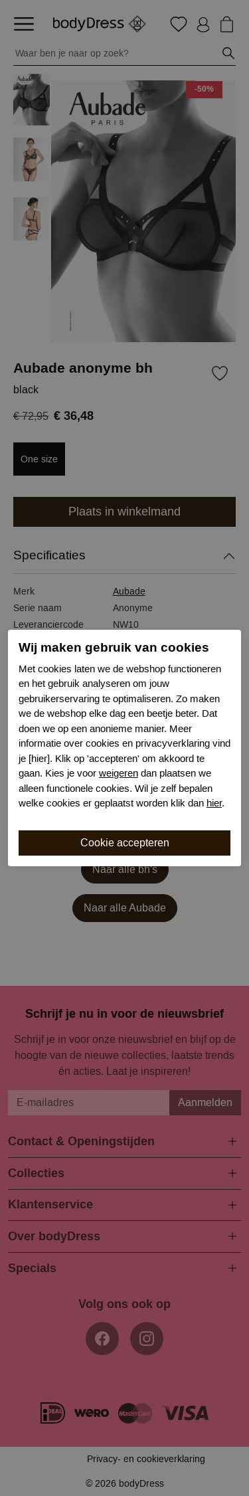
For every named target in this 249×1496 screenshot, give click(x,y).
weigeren (118, 773)
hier (214, 803)
